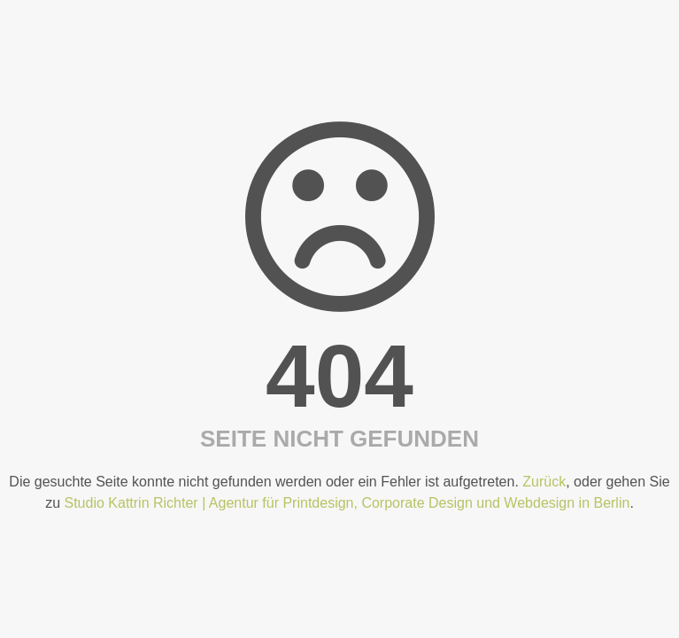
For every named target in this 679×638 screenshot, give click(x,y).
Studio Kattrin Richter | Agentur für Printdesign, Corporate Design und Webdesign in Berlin (347, 502)
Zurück (544, 481)
